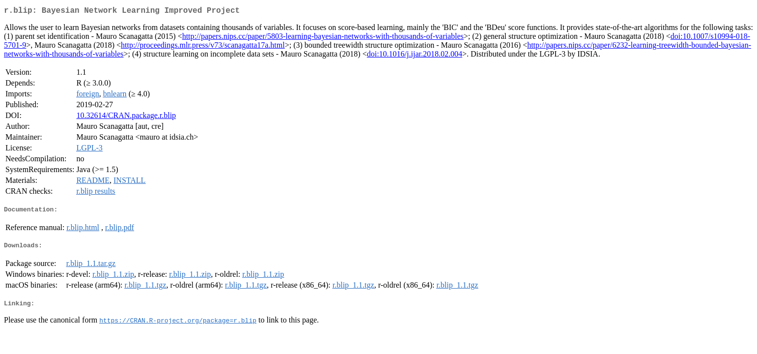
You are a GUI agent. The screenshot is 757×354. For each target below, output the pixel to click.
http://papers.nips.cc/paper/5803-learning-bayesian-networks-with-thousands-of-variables (323, 38)
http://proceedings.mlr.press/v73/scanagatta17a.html (203, 47)
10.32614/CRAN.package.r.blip (126, 117)
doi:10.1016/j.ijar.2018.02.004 (414, 56)
